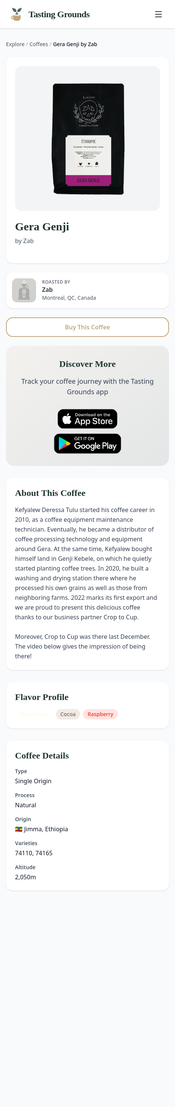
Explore (15, 44)
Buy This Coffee (87, 327)
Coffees (39, 44)
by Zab (24, 241)
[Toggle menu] (158, 14)
